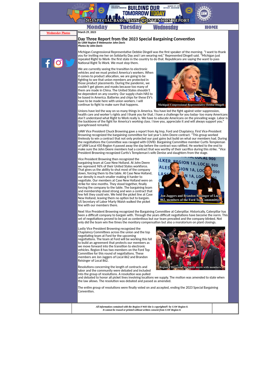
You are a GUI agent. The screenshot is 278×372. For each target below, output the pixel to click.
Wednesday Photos (58, 33)
